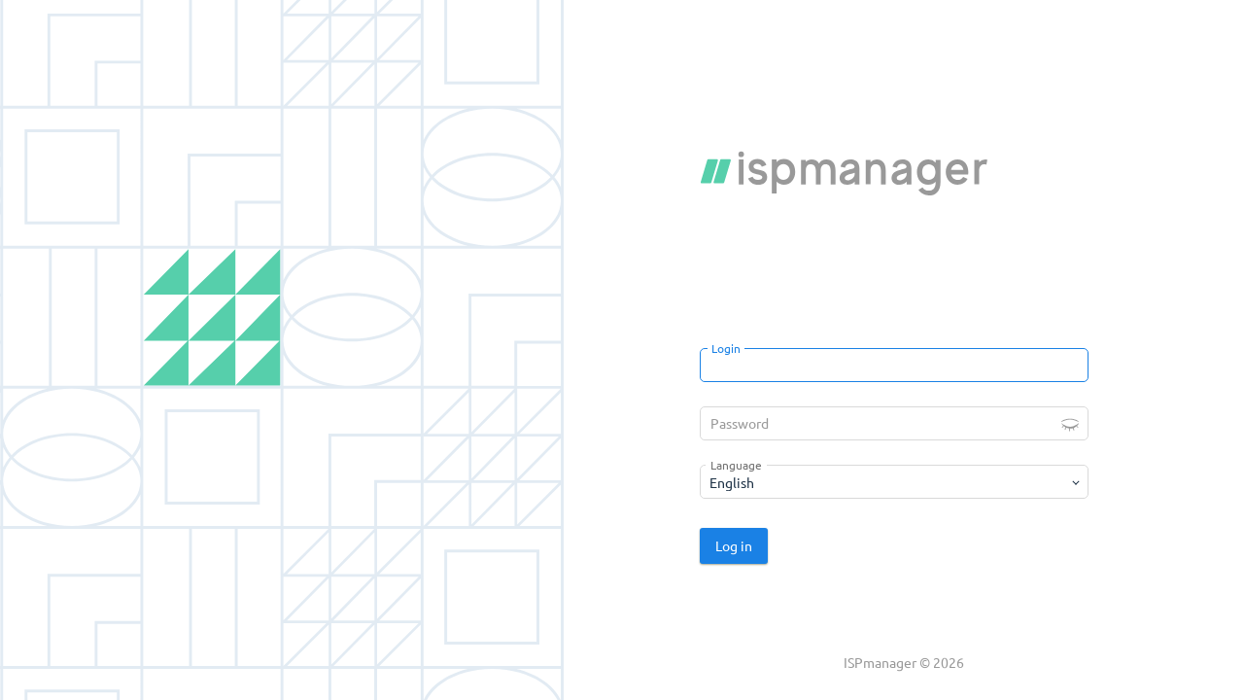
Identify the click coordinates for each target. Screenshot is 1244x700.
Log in (733, 545)
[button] (1070, 424)
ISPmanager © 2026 (904, 662)
